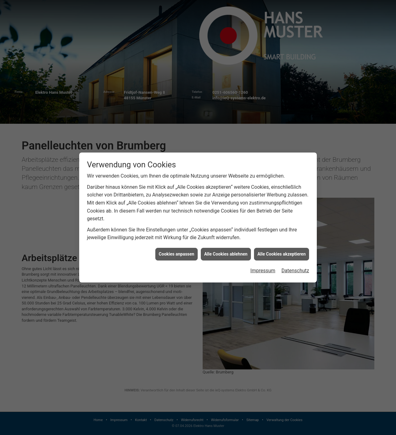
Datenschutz (295, 266)
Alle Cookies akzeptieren (281, 250)
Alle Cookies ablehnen (226, 250)
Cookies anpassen (176, 250)
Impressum (262, 266)
